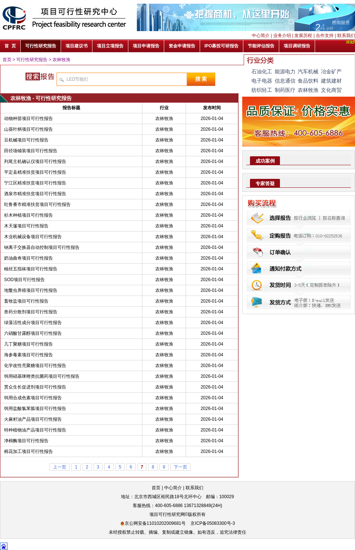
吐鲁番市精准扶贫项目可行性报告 (37, 204)
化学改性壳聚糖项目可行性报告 (35, 365)
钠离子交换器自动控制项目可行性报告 (42, 247)
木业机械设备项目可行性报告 (33, 236)
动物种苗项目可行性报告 (28, 118)
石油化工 (261, 71)
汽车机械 (308, 71)
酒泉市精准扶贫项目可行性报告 (35, 193)
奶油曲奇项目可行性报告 (28, 258)
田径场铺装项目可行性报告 (30, 150)
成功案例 (265, 161)
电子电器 (261, 81)
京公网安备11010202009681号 (153, 523)
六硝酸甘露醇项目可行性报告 (33, 333)
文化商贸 (331, 90)
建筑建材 (331, 81)
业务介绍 (282, 35)
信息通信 (285, 81)
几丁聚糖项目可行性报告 (28, 344)
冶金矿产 (331, 71)
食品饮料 (308, 81)
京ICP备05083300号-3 (212, 523)
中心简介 (261, 35)
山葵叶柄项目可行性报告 (28, 129)
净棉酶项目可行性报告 (26, 440)
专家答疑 (265, 183)
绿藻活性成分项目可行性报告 (33, 322)
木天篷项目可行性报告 (26, 226)
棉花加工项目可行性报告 (28, 451)
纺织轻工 (261, 90)
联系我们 (346, 35)
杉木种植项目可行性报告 (28, 215)
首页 (7, 59)
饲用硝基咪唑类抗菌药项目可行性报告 (42, 376)
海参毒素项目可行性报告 (28, 354)
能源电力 (285, 71)
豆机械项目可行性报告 (26, 140)
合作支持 (325, 35)
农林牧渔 (61, 59)
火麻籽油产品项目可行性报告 (33, 419)
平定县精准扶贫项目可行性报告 (35, 172)
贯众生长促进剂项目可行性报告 (35, 387)
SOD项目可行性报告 (24, 279)
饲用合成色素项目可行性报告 (33, 397)
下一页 (180, 467)
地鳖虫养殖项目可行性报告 (30, 290)
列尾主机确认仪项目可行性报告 (35, 161)
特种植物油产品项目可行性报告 (35, 430)
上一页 (59, 467)
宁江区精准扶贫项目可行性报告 (35, 183)
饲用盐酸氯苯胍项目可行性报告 (35, 408)
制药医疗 (285, 90)
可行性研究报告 (31, 59)
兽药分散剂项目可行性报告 (30, 311)
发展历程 (303, 35)
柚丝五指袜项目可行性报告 (30, 268)
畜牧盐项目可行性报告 (26, 301)
